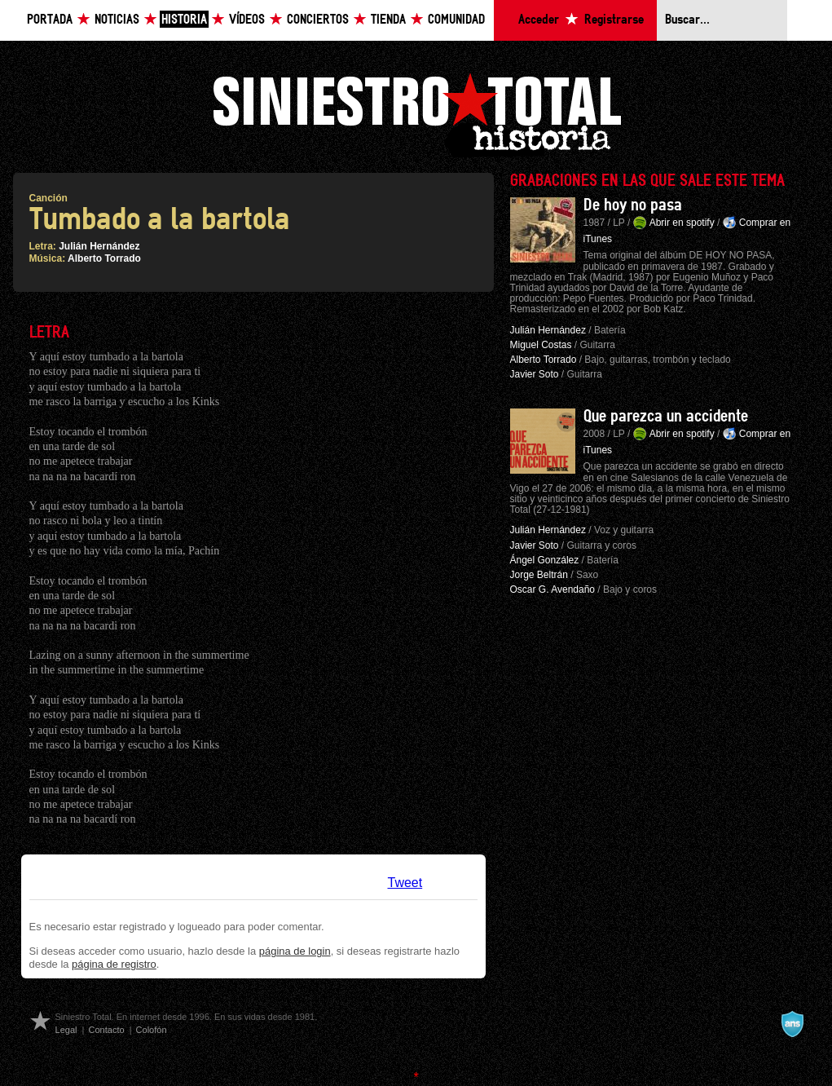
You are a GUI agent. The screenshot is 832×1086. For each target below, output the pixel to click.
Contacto (106, 1030)
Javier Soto (534, 374)
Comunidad (456, 20)
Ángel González (544, 560)
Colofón (151, 1030)
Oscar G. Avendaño (553, 589)
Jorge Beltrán (539, 575)
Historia (184, 20)
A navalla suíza (792, 1024)
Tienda (388, 20)
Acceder (538, 20)
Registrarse (614, 20)
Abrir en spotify (682, 222)
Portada (50, 20)
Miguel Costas (541, 345)
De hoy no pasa (632, 205)
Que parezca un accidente (665, 416)
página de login (295, 951)
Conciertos (318, 20)
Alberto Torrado (104, 258)
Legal (66, 1030)
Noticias (117, 20)
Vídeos (247, 20)
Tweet (405, 883)
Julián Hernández (99, 246)
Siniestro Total (416, 113)
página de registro (114, 964)
